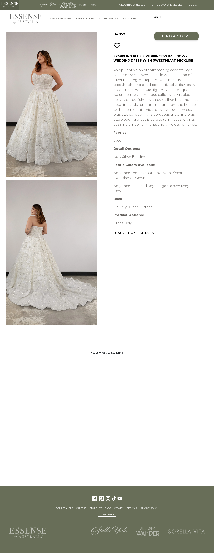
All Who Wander (68, 5)
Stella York (48, 5)
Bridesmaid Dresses (167, 4)
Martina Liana (29, 5)
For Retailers (64, 508)
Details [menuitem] (147, 233)
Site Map (132, 508)
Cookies (118, 508)
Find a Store (176, 36)
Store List (96, 508)
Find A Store (85, 18)
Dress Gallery (61, 18)
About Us (130, 18)
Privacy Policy (149, 508)
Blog (193, 4)
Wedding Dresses (132, 4)
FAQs (108, 508)
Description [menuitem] (124, 233)
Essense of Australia (9, 5)
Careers (81, 508)
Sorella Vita (87, 5)
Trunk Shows (109, 18)
